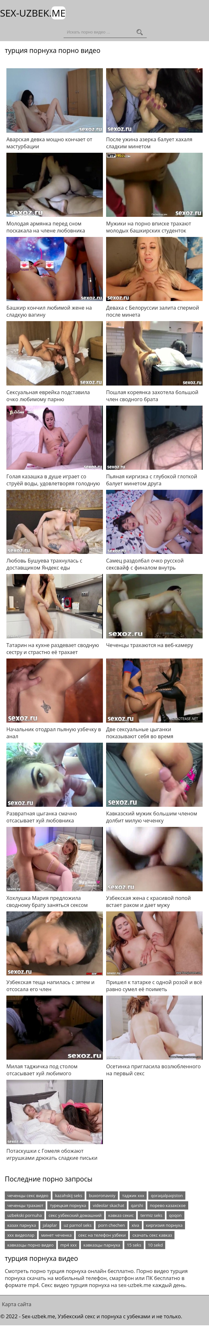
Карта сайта (16, 1303)
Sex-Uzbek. (33, 12)
